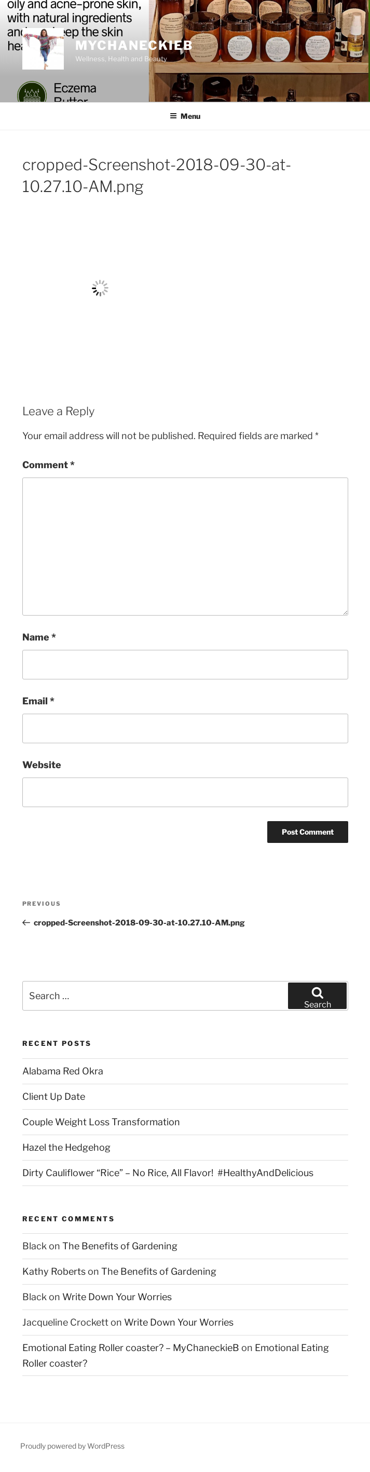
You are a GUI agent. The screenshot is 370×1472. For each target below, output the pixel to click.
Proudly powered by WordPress (72, 1445)
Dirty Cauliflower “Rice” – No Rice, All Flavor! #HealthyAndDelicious (167, 1172)
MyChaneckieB (134, 45)
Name (39, 637)
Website (41, 764)
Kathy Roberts (54, 1271)
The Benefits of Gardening (119, 1246)
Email (38, 701)
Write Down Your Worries (117, 1296)
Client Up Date (53, 1096)
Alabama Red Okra (62, 1071)
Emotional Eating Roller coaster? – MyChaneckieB (130, 1347)
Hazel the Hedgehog (66, 1147)
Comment (48, 464)
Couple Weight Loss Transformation (101, 1121)
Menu (185, 116)
